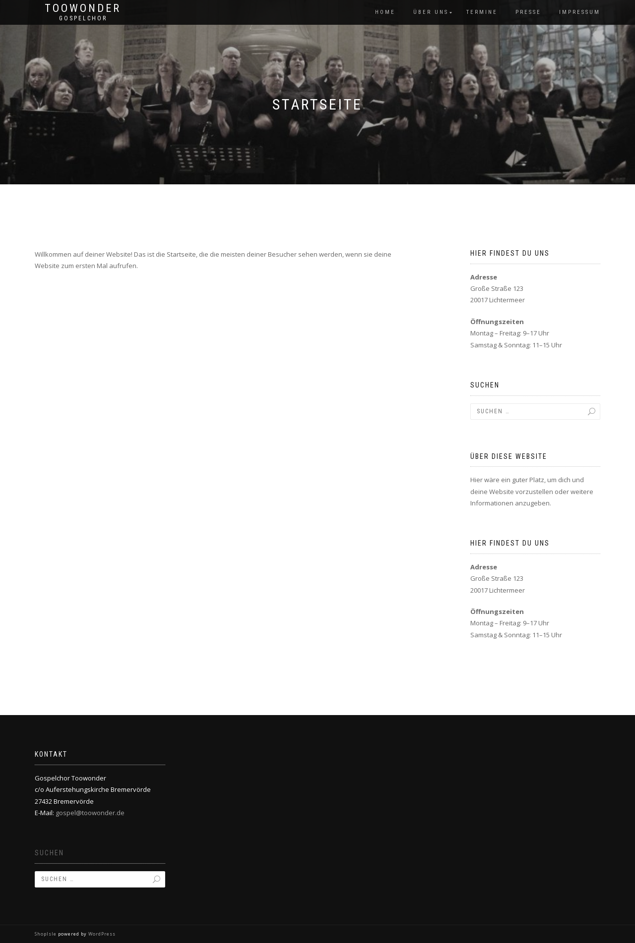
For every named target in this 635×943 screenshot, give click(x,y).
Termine (482, 12)
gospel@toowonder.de (90, 812)
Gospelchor (83, 18)
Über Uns (430, 12)
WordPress (101, 934)
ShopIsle (46, 934)
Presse (528, 12)
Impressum (579, 12)
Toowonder (83, 8)
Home (385, 12)
